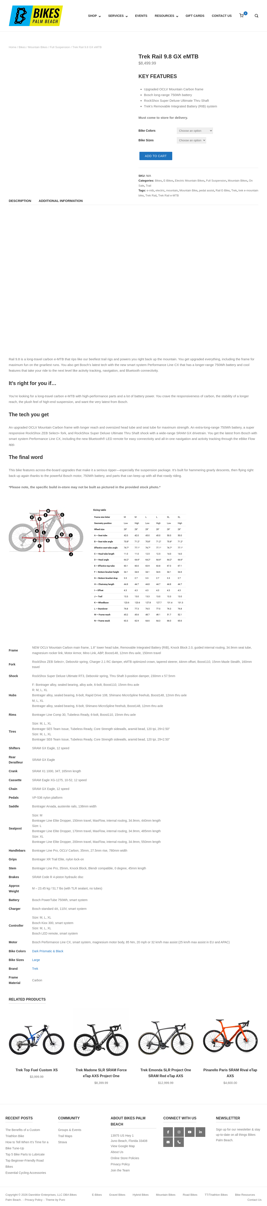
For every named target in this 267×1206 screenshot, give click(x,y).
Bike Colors (147, 130)
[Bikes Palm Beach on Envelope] (168, 1142)
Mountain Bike (188, 190)
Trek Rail (151, 195)
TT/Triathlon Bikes (216, 1194)
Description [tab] (20, 201)
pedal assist (206, 190)
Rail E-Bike (223, 190)
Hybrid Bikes (141, 1194)
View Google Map (123, 1146)
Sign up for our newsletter (233, 1129)
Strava (62, 1142)
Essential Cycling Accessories (25, 1172)
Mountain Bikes (37, 47)
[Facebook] (168, 1132)
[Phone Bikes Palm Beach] (179, 1142)
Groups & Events (69, 1130)
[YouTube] (190, 1132)
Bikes (22, 47)
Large (36, 960)
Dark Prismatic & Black (47, 951)
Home (12, 47)
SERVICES (116, 16)
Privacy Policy (120, 1164)
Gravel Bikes (117, 1194)
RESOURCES (164, 16)
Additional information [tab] (61, 201)
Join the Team (120, 1170)
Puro (62, 1199)
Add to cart (156, 156)
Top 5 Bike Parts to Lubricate (25, 1154)
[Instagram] (179, 1132)
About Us (117, 1152)
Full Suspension (60, 47)
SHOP (92, 16)
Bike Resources (245, 1194)
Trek (234, 190)
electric (160, 190)
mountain (172, 190)
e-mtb (150, 190)
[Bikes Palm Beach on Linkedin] (200, 1132)
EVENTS (141, 16)
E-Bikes (168, 180)
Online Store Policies (125, 1158)
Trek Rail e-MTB (168, 195)
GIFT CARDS (195, 16)
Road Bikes (190, 1194)
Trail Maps (65, 1136)
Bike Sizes (146, 140)
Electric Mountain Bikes (189, 180)
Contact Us (255, 1199)
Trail (148, 185)
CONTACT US (222, 16)
